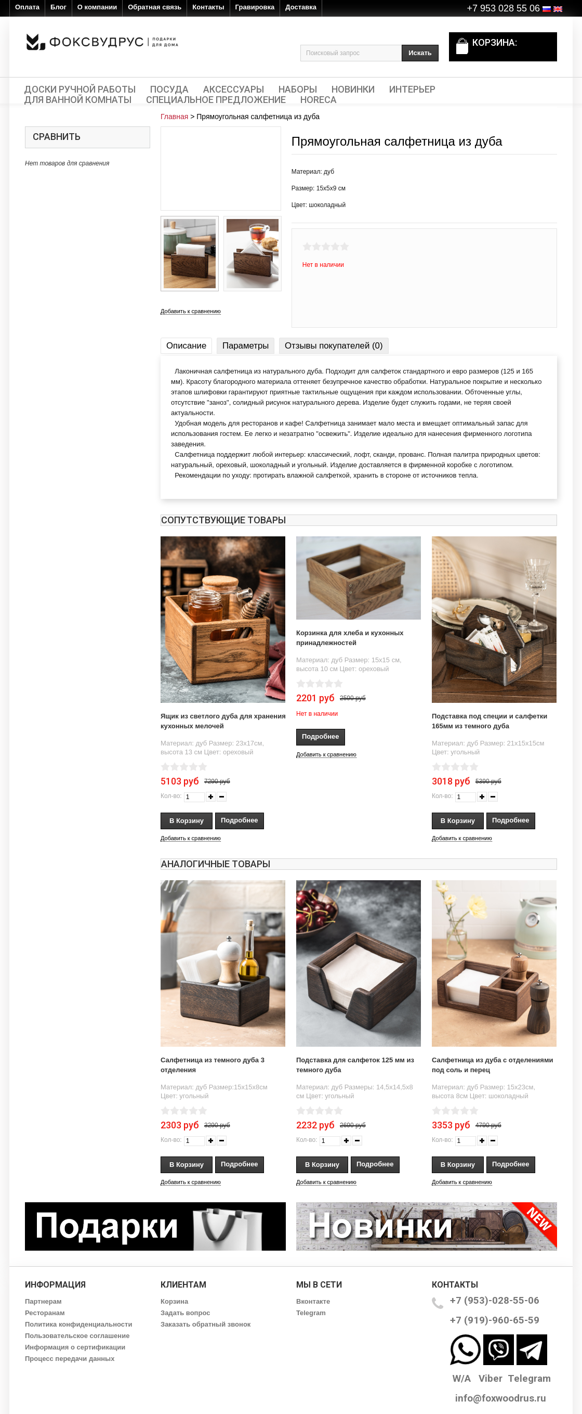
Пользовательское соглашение (77, 1336)
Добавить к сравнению (191, 311)
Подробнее (239, 820)
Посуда (169, 89)
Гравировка (255, 7)
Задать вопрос (185, 1313)
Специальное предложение (216, 100)
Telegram (311, 1313)
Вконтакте (313, 1301)
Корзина (174, 1301)
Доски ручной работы (80, 89)
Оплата (27, 7)
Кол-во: (171, 796)
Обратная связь (154, 7)
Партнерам (43, 1301)
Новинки (353, 89)
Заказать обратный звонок (205, 1324)
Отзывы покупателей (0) (333, 346)
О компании (97, 7)
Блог (58, 7)
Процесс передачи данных (69, 1358)
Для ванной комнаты (77, 100)
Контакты (208, 7)
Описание (186, 346)
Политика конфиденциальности (78, 1324)
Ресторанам (45, 1313)
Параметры (245, 346)
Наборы (298, 89)
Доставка (300, 7)
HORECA (318, 100)
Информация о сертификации (75, 1347)
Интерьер (412, 89)
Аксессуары (233, 89)
